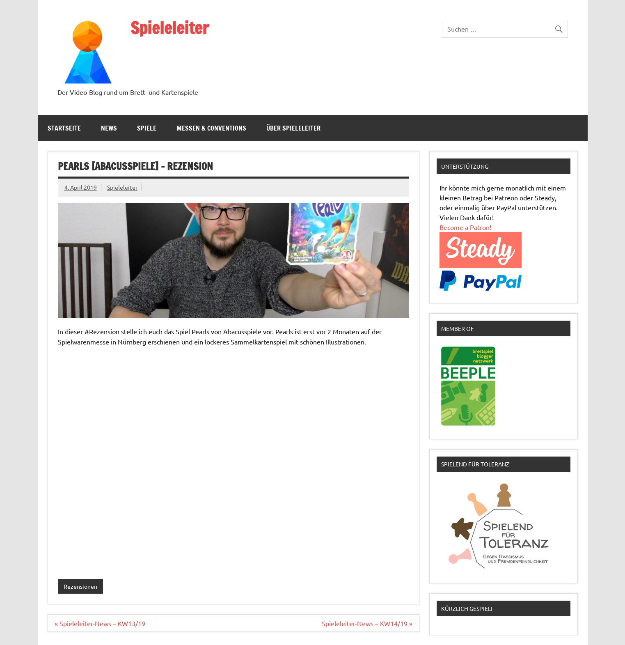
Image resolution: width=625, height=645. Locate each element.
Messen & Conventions (211, 128)
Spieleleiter (169, 27)
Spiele (146, 128)
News (109, 128)
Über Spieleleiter (293, 128)
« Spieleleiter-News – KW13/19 (100, 623)
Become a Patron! (465, 227)
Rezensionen (80, 586)
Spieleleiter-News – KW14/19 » (367, 623)
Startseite (64, 128)
